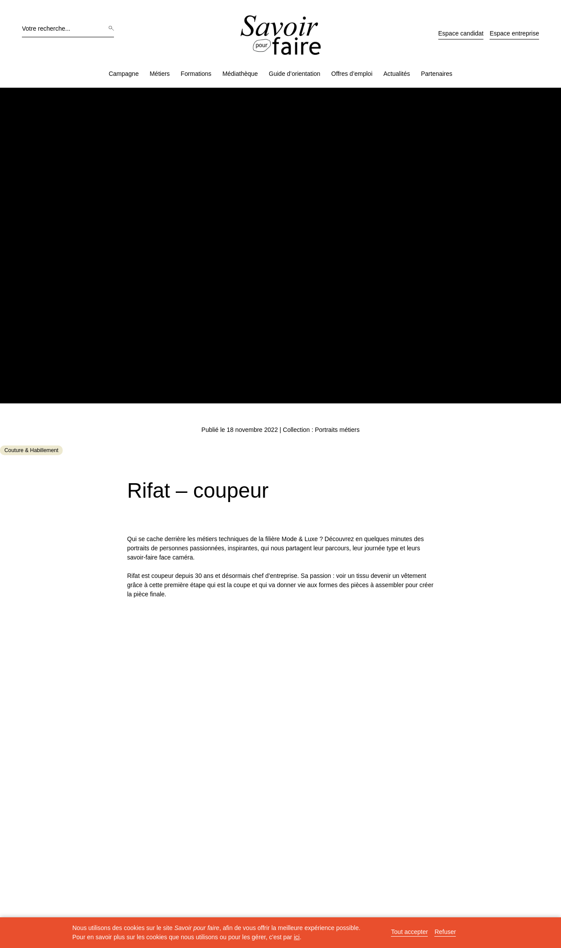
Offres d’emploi (352, 73)
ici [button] (296, 937)
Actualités (396, 73)
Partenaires (436, 73)
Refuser (445, 932)
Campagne (124, 73)
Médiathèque (240, 73)
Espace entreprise (514, 33)
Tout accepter (409, 932)
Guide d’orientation (294, 73)
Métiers (159, 73)
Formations (196, 73)
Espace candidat (461, 33)
